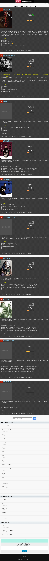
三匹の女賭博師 (7, 179)
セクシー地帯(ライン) (9, 55)
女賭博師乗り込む (8, 141)
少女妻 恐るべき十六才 (9, 217)
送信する (24, 551)
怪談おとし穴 (6, 9)
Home (24, 556)
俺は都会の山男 (7, 381)
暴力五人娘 (6, 299)
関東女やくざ (6, 258)
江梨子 (5, 101)
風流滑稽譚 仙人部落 (8, 340)
